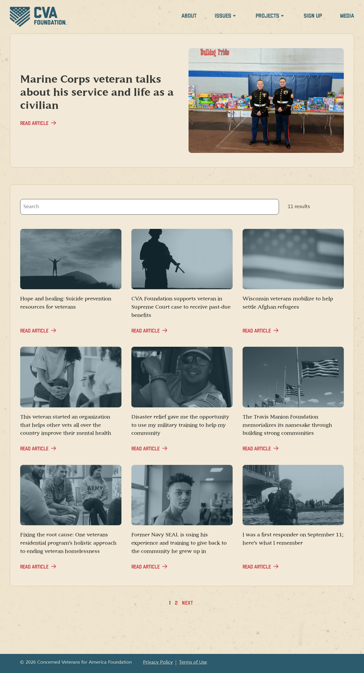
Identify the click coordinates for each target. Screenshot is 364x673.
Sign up (313, 16)
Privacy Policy (158, 662)
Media (347, 16)
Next (187, 603)
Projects (267, 16)
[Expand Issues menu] (234, 17)
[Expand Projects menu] (282, 17)
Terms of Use (193, 662)
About (189, 16)
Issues (223, 16)
